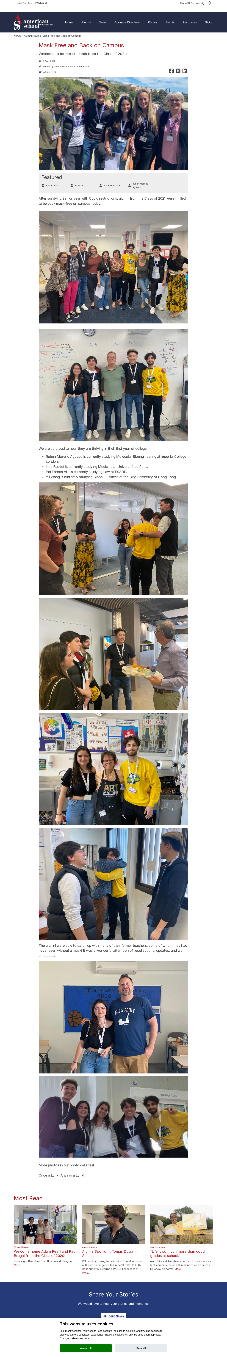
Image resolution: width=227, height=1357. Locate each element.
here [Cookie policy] (86, 1338)
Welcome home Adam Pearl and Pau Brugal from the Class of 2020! (44, 1248)
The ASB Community (192, 3)
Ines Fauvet (52, 180)
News (17, 30)
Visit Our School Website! (32, 3)
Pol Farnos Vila (112, 180)
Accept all (86, 1348)
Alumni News (31, 30)
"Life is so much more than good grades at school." (177, 1248)
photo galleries (81, 1159)
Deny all (141, 1348)
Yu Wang (79, 180)
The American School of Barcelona (71, 61)
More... (18, 1259)
